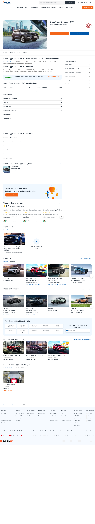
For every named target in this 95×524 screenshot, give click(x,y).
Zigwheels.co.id (13, 435)
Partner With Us (44, 7)
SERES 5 (50, 308)
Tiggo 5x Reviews (56, 203)
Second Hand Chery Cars (84, 339)
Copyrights (67, 430)
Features (25, 52)
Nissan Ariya (74, 308)
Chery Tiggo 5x (7, 61)
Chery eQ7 (6, 278)
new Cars (7, 404)
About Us (35, 430)
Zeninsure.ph (47, 435)
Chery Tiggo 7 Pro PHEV (77, 278)
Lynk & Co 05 (29, 308)
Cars (62, 413)
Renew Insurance (88, 7)
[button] (61, 216)
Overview (5, 52)
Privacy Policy (60, 430)
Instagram (89, 418)
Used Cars (53, 7)
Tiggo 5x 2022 (15, 166)
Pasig (22, 326)
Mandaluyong (46, 331)
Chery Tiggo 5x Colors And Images (77, 72)
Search (70, 2)
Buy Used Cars (53, 413)
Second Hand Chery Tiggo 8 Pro (34, 355)
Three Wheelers (64, 418)
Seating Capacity (7, 87)
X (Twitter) (89, 421)
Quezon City (11, 326)
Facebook (89, 413)
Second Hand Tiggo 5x (55, 163)
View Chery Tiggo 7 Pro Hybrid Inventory (57, 284)
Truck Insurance (4, 415)
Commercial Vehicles (66, 420)
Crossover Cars (86, 289)
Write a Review (77, 422)
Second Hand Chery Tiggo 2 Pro (56, 355)
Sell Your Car (52, 418)
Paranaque (34, 326)
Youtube (89, 416)
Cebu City (11, 331)
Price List (12, 52)
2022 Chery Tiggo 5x (9, 384)
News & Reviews (69, 7)
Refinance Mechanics (76, 430)
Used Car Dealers (54, 420)
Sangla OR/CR (18, 415)
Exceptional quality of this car (53, 210)
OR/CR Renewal (30, 413)
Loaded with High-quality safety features (16, 210)
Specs (18, 52)
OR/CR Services (34, 7)
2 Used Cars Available (15, 170)
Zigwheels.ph (37, 435)
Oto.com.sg (68, 435)
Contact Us (41, 430)
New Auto (61, 7)
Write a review (11, 194)
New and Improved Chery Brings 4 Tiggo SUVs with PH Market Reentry (14, 248)
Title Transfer (30, 415)
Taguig (22, 331)
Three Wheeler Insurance (6, 422)
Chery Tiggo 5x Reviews (77, 80)
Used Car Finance (19, 413)
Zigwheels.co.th (89, 435)
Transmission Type (8, 91)
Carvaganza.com (25, 435)
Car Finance (77, 420)
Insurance (19, 7)
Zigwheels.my (58, 435)
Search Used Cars (54, 415)
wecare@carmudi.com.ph (88, 430)
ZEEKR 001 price (9, 314)
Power (37, 91)
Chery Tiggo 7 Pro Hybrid (55, 278)
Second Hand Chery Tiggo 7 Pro (12, 355)
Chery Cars (59, 33)
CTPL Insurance (4, 418)
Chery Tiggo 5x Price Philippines (77, 68)
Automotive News (86, 227)
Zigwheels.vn (78, 435)
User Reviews (77, 425)
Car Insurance (77, 87)
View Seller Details (8, 390)
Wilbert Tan (6, 253)
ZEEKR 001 (6, 308)
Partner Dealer (41, 413)
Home (4, 404)
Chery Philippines (12, 404)
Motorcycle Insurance (6, 420)
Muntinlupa (58, 331)
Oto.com (4, 435)
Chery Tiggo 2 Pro (31, 278)
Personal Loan (18, 418)
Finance (26, 7)
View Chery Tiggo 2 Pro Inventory (33, 284)
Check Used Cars (79, 33)
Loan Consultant (42, 415)
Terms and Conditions (50, 430)
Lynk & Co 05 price (32, 314)
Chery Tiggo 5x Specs (77, 76)
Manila (46, 326)
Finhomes (17, 420)
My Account (87, 2)
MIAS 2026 (76, 415)
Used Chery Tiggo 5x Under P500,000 (82, 365)
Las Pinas (58, 326)
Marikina (34, 331)
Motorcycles (64, 415)
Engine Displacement (41, 87)
